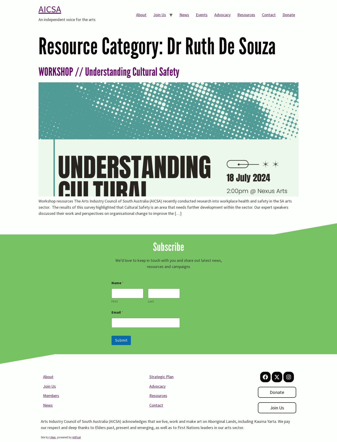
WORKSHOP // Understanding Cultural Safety (109, 72)
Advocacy (222, 14)
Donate (289, 14)
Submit (121, 340)
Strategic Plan (161, 376)
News (184, 14)
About (141, 14)
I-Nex (52, 437)
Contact (269, 14)
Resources (246, 14)
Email (117, 312)
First (114, 301)
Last (151, 301)
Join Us (159, 14)
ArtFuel (76, 437)
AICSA (50, 9)
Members (51, 395)
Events (201, 14)
